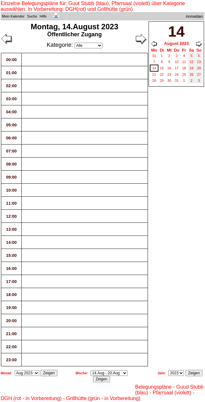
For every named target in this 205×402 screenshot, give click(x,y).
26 (192, 74)
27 (199, 74)
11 (184, 62)
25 (184, 74)
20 (199, 68)
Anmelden (194, 16)
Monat (6, 373)
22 (162, 74)
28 (154, 80)
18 (184, 68)
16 (169, 68)
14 (154, 68)
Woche (81, 373)
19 (192, 68)
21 (154, 74)
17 (177, 68)
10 (177, 62)
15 (162, 68)
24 (177, 74)
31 (154, 56)
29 (162, 80)
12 (192, 62)
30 (169, 80)
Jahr (161, 373)
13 (199, 62)
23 (169, 74)
